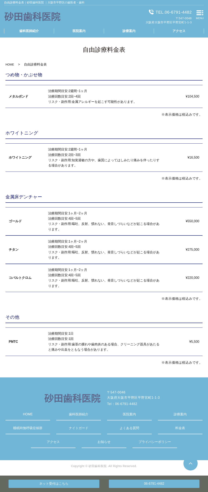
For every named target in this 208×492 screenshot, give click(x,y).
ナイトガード (78, 428)
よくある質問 (129, 428)
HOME (9, 64)
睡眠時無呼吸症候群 (27, 428)
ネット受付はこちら (53, 483)
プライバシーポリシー (155, 442)
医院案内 (79, 31)
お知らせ (104, 442)
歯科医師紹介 (29, 31)
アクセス (178, 31)
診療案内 (128, 31)
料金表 (180, 428)
